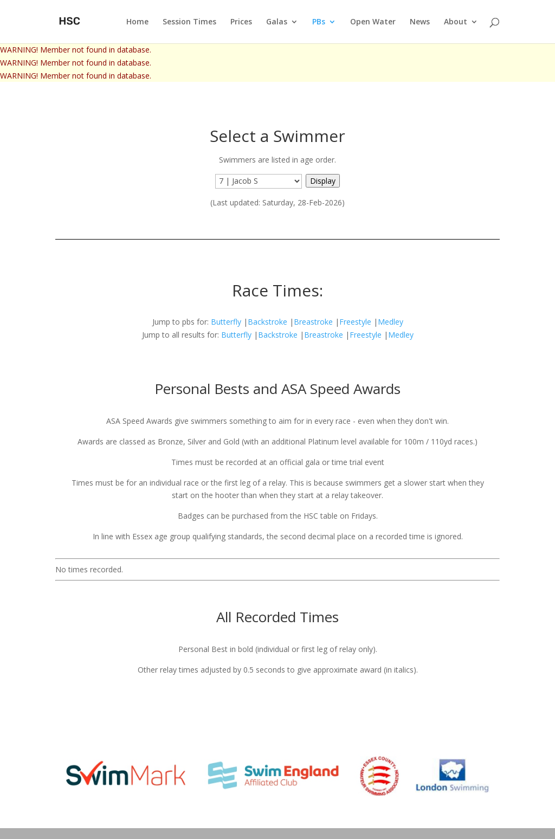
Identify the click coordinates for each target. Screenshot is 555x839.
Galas (276, 22)
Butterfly (226, 322)
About (455, 22)
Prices (241, 22)
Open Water (373, 22)
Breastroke (313, 322)
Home (137, 22)
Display (322, 181)
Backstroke (267, 322)
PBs (318, 22)
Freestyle (355, 322)
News (420, 22)
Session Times (189, 22)
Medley (390, 322)
